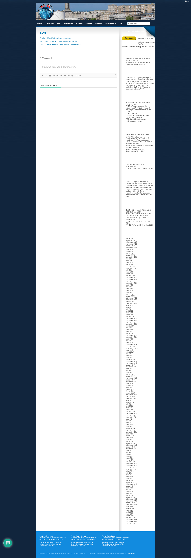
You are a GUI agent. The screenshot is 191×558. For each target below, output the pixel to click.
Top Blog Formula (108, 553)
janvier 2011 (130, 482)
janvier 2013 (130, 443)
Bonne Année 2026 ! (133, 221)
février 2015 (130, 410)
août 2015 (129, 400)
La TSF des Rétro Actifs (134, 184)
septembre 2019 (132, 337)
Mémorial (98, 23)
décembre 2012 (131, 445)
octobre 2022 (130, 281)
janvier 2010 (130, 497)
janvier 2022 (130, 296)
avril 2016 (129, 387)
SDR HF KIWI (131, 166)
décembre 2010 (131, 484)
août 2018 (129, 350)
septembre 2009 (132, 505)
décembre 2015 (131, 395)
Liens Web (50, 23)
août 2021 (129, 305)
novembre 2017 (131, 363)
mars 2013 (130, 439)
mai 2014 (129, 423)
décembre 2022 (131, 277)
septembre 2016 (132, 382)
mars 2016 (130, 389)
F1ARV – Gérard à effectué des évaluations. (55, 38)
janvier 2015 (130, 412)
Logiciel (130, 72)
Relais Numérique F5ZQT (135, 146)
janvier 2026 (130, 240)
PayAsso (129, 38)
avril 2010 (129, 493)
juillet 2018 (130, 352)
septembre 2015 (132, 398)
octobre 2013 (130, 430)
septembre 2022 (132, 283)
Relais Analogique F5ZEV (135, 134)
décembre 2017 (131, 361)
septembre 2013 (132, 432)
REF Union (130, 119)
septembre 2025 (132, 248)
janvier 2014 (130, 428)
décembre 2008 (131, 519)
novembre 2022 (131, 279)
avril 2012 (129, 456)
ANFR (128, 106)
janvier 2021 (130, 317)
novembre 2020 (131, 320)
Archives (131, 232)
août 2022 (129, 285)
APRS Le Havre (131, 113)
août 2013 (129, 434)
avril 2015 (129, 406)
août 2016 (129, 384)
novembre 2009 (131, 501)
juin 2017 (129, 371)
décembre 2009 (131, 499)
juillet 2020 (130, 326)
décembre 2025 (131, 242)
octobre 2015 (130, 397)
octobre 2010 (130, 486)
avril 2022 (129, 291)
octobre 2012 (130, 447)
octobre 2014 (130, 415)
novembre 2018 (131, 344)
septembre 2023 (132, 268)
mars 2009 (130, 514)
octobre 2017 (130, 365)
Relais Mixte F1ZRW (133, 138)
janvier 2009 (130, 518)
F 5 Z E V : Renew (132, 225)
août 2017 (129, 369)
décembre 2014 (131, 413)
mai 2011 (129, 475)
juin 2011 (129, 473)
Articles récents (133, 204)
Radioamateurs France (134, 117)
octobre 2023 (130, 266)
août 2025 (129, 250)
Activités (79, 23)
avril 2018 (129, 356)
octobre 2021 (130, 302)
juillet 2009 (130, 508)
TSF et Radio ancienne (136, 176)
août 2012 (129, 451)
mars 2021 (130, 313)
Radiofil (128, 193)
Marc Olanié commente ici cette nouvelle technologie (58, 41)
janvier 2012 (130, 462)
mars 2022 (130, 292)
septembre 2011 (132, 469)
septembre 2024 (132, 257)
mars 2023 (130, 272)
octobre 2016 (130, 380)
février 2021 (130, 315)
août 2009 (129, 506)
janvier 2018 (130, 359)
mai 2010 (129, 492)
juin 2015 (129, 404)
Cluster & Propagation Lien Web (137, 115)
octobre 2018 (130, 346)
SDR (129, 159)
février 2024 (130, 264)
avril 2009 (129, 512)
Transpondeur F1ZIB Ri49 (135, 149)
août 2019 (129, 339)
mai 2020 (129, 330)
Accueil (40, 23)
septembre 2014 (132, 417)
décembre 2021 (131, 298)
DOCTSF (129, 182)
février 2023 (130, 274)
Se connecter (131, 553)
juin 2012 (129, 452)
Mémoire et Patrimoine (134, 187)
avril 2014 (129, 425)
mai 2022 (129, 289)
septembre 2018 (132, 348)
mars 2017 (130, 372)
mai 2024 (129, 261)
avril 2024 (129, 263)
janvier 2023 (130, 276)
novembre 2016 (131, 378)
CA (121, 23)
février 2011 (130, 480)
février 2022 (130, 294)
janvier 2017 (130, 376)
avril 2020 (129, 331)
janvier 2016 (130, 393)
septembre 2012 (132, 449)
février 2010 (130, 495)
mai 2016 (129, 385)
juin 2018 (129, 354)
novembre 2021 (131, 300)
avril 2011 (129, 477)
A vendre (88, 23)
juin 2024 (129, 259)
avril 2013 (129, 438)
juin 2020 (129, 328)
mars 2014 (130, 426)
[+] (79, 75)
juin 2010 (129, 490)
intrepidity (93, 553)
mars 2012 (130, 458)
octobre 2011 (130, 467)
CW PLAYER (130, 78)
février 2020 (130, 333)
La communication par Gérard (136, 217)
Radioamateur (133, 96)
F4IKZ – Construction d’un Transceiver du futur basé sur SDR (61, 45)
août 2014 (129, 419)
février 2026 (130, 238)
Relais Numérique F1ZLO (135, 142)
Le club (130, 53)
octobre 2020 (130, 322)
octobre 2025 (130, 246)
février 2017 (130, 374)
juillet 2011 (130, 471)
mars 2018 (130, 358)
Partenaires (68, 23)
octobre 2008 (130, 523)
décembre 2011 (131, 464)
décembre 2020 (131, 318)
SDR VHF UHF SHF (133, 168)
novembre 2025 (131, 244)
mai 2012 (129, 454)
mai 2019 (129, 343)
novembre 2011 (131, 466)
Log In (187, 1)
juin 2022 (129, 287)
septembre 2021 (132, 304)
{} (76, 75)
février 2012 (130, 460)
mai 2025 (129, 251)
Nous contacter (111, 23)
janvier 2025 (130, 255)
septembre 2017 (132, 367)
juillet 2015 (130, 402)
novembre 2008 (131, 521)
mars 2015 (130, 408)
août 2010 (129, 488)
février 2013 (130, 441)
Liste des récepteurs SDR (135, 165)
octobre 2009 (130, 503)
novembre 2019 (131, 335)
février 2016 (130, 391)
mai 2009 (129, 510)
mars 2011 (130, 479)
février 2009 (130, 516)
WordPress (120, 553)
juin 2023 (129, 270)
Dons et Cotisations (135, 31)
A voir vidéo (130, 59)
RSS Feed (152, 17)
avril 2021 (129, 311)
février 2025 (130, 253)
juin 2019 (129, 341)
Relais (130, 128)
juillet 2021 (130, 307)
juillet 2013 (130, 436)
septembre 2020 (132, 324)
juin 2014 (129, 421)
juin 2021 (129, 309)
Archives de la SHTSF (134, 62)
